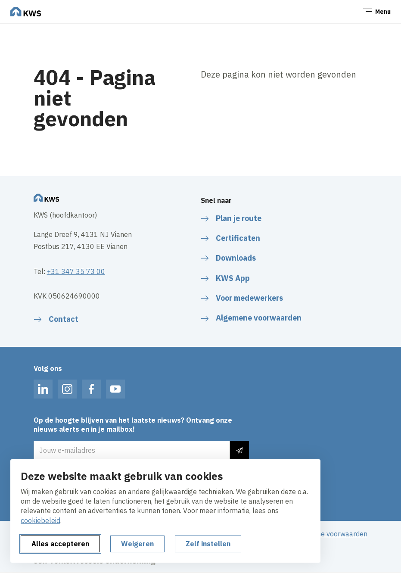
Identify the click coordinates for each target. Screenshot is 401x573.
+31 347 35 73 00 (76, 271)
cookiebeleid (40, 520)
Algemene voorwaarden (330, 533)
